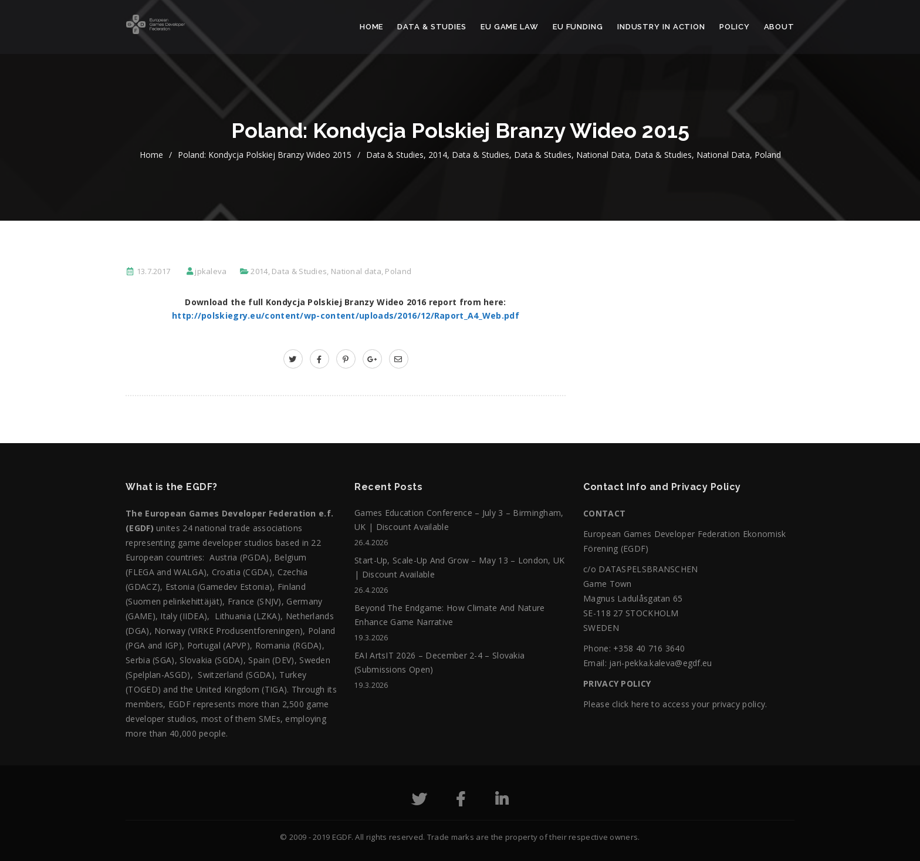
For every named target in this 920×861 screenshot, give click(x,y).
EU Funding (578, 26)
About (779, 26)
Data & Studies (431, 26)
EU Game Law (510, 26)
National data (603, 154)
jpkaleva (210, 271)
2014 (437, 154)
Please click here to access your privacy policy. (675, 704)
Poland (768, 154)
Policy (734, 26)
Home (372, 26)
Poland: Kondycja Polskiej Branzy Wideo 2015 (264, 154)
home (151, 154)
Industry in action (661, 26)
